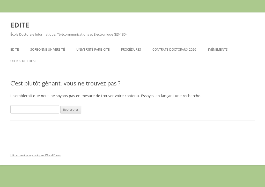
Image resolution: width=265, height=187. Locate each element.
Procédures (131, 49)
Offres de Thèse (23, 61)
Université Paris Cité (93, 49)
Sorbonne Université (47, 49)
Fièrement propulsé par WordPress (35, 155)
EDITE (19, 25)
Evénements (218, 49)
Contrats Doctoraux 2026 (174, 49)
